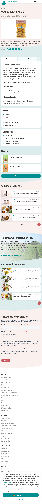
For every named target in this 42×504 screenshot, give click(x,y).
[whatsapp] (21, 49)
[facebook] (8, 49)
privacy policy (7, 483)
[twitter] (10, 49)
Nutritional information (27, 59)
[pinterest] (16, 49)
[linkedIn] (19, 49)
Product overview (9, 59)
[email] (13, 49)
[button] (21, 176)
